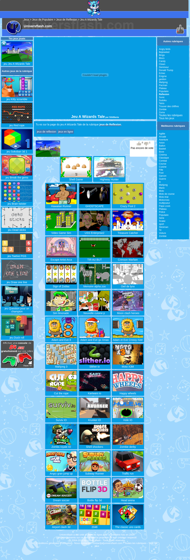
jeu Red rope (17, 124)
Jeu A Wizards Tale (91, 19)
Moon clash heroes (128, 312)
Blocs (161, 58)
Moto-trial (163, 197)
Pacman (163, 85)
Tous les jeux (166, 118)
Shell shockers (94, 445)
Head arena (128, 499)
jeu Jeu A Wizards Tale (17, 62)
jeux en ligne (65, 131)
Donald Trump (166, 70)
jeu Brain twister (17, 202)
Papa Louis (164, 206)
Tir (160, 230)
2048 (94, 526)
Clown (162, 64)
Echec (162, 73)
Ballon (162, 145)
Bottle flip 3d (94, 499)
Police (162, 212)
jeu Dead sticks (17, 228)
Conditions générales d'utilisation (54, 543)
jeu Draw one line (17, 281)
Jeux (26, 19)
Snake (162, 221)
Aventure (163, 139)
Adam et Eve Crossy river (128, 338)
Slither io (94, 365)
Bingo (162, 55)
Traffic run (128, 472)
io (160, 182)
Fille (161, 170)
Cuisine (162, 167)
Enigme (163, 76)
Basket (162, 148)
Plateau (163, 88)
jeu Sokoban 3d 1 (17, 150)
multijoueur (164, 203)
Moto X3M (128, 365)
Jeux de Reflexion (66, 19)
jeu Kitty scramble (17, 98)
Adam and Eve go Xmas (94, 338)
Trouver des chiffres (169, 106)
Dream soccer (61, 499)
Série (161, 218)
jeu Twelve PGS (17, 255)
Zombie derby (128, 445)
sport (161, 224)
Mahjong (163, 82)
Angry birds (164, 49)
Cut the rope (61, 392)
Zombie (162, 109)
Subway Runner (94, 472)
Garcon (162, 176)
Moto (161, 191)
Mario (162, 188)
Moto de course (167, 194)
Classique (164, 157)
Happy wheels (128, 392)
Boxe (161, 151)
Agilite (162, 133)
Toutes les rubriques (170, 115)
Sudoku (163, 100)
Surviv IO (61, 419)
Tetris (161, 103)
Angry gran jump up (61, 472)
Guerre (162, 179)
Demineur (164, 67)
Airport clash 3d (61, 526)
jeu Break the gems (17, 176)
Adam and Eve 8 (61, 338)
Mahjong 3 (61, 365)
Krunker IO (94, 419)
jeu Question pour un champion (17, 308)
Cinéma (163, 154)
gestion (162, 79)
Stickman (163, 227)
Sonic (162, 97)
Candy (162, 61)
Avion (162, 142)
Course (162, 164)
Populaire (164, 91)
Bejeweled (164, 52)
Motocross (164, 200)
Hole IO (128, 419)
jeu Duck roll (17, 336)
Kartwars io (94, 392)
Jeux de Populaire (42, 19)
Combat (163, 160)
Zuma (162, 112)
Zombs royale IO (61, 445)
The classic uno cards (128, 526)
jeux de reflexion (46, 131)
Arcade (162, 136)
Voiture (162, 233)
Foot (161, 173)
